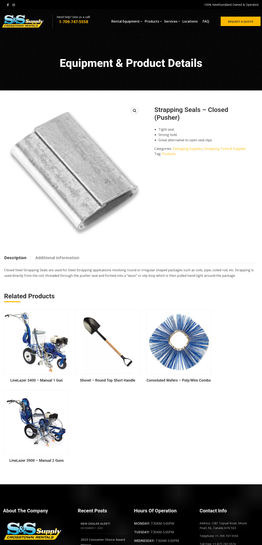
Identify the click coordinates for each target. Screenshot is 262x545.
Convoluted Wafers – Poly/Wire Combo (163, 376)
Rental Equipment (125, 22)
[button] (135, 111)
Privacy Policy (214, 491)
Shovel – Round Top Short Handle (98, 376)
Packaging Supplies (187, 148)
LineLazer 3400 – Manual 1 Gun (33, 376)
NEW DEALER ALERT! (95, 441)
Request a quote (239, 22)
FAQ (206, 22)
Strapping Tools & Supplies (225, 148)
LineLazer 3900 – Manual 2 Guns (228, 376)
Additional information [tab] (57, 257)
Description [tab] (15, 257)
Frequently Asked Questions (225, 472)
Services (170, 22)
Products (152, 22)
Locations (190, 22)
